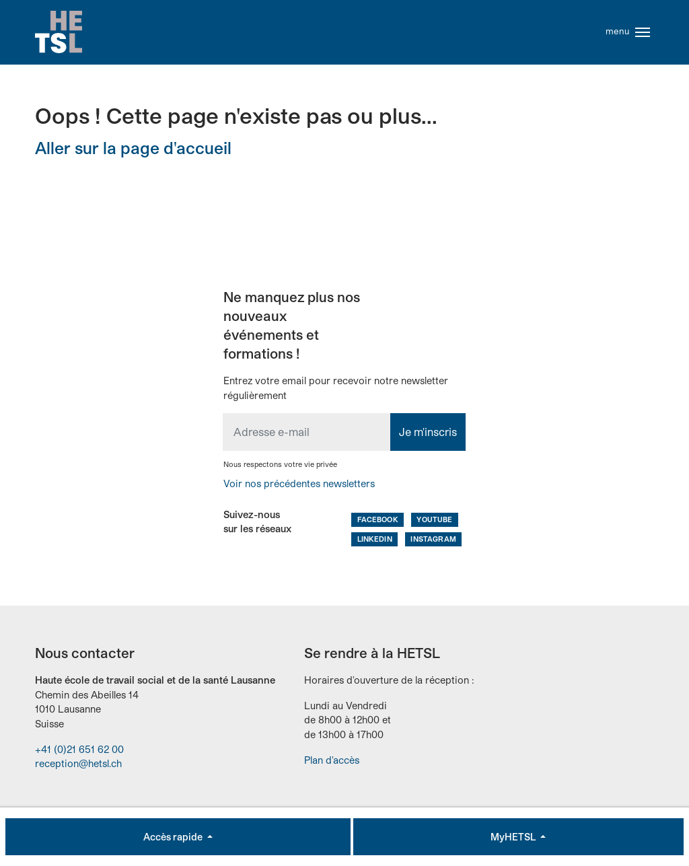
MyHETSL (514, 836)
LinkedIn (374, 538)
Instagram (433, 538)
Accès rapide (174, 836)
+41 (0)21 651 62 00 (79, 749)
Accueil (58, 32)
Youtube (434, 519)
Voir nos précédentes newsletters (299, 483)
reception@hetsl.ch (78, 763)
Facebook (377, 519)
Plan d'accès (331, 760)
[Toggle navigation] (642, 32)
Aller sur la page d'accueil (133, 147)
